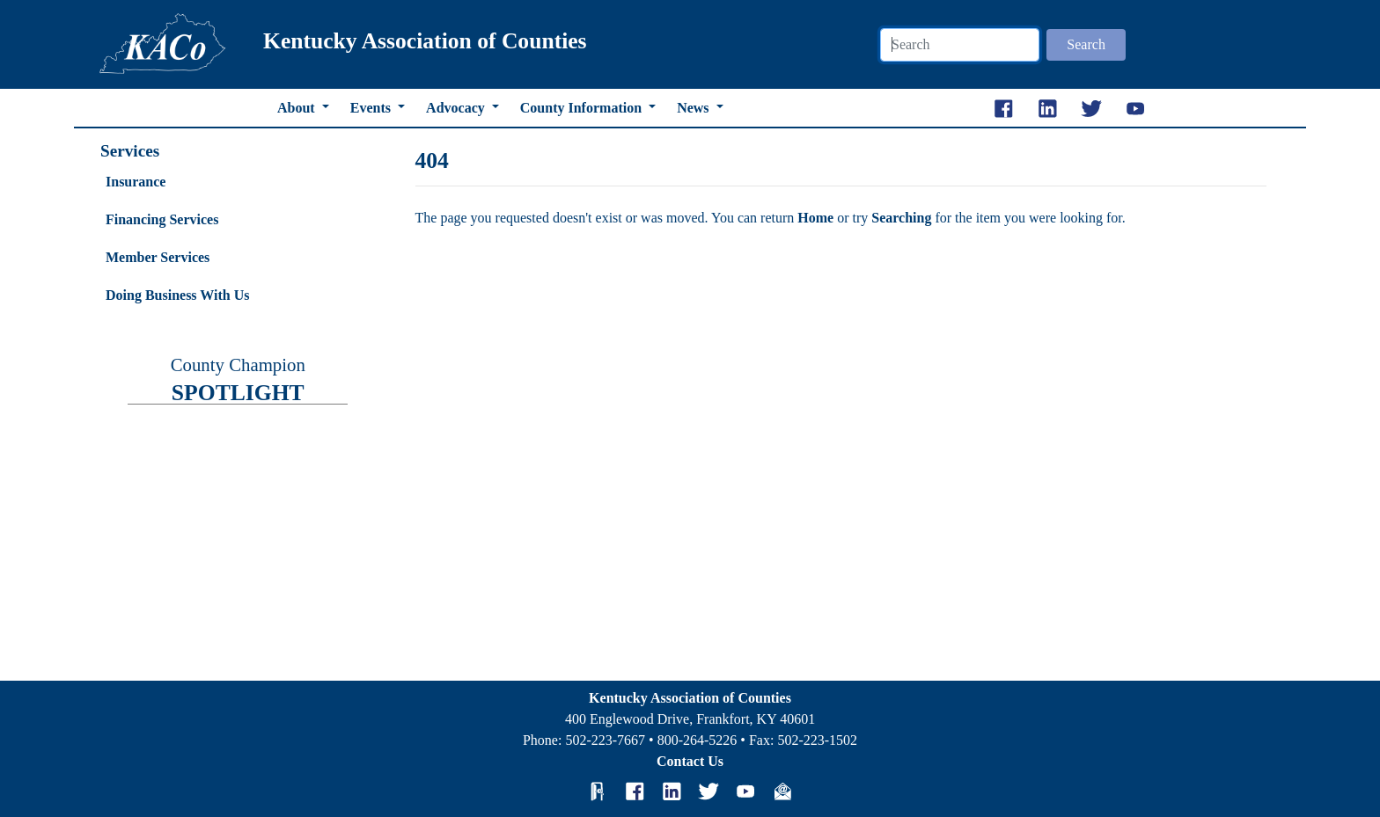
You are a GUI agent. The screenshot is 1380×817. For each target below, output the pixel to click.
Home (817, 217)
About (298, 107)
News (694, 107)
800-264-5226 (697, 740)
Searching (903, 217)
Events (372, 107)
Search (1086, 44)
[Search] (959, 45)
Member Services (157, 257)
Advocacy (457, 107)
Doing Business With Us (177, 295)
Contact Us (690, 761)
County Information (582, 107)
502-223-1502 (817, 740)
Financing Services (162, 219)
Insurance (135, 181)
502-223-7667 (605, 740)
